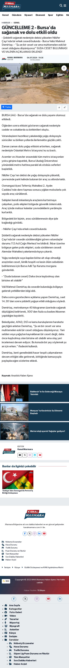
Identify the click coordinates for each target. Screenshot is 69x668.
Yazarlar (12, 619)
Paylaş (6, 107)
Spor (50, 15)
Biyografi (12, 626)
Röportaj (12, 623)
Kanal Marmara (25, 449)
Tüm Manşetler (10, 554)
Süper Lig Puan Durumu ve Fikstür (29, 653)
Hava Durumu (9, 545)
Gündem (16, 15)
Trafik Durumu (10, 548)
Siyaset (28, 15)
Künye (16, 567)
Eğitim (59, 15)
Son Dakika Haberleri (13, 557)
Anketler (12, 629)
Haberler (6, 23)
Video (10, 616)
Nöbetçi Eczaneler (12, 542)
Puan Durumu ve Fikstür (14, 551)
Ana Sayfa (12, 605)
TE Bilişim (41, 590)
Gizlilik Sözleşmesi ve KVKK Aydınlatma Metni (42, 567)
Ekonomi (40, 15)
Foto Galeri (13, 612)
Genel (5, 15)
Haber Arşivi (9, 560)
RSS (6, 581)
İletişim (6, 567)
